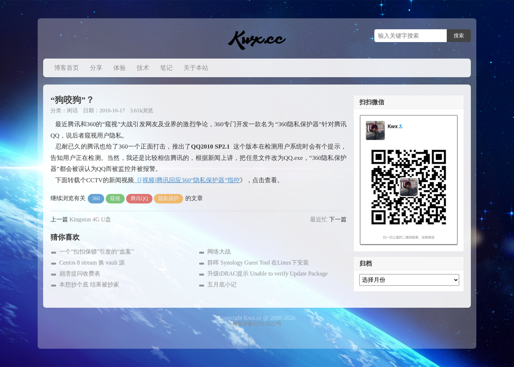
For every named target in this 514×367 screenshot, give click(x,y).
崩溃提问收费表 (79, 273)
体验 (119, 67)
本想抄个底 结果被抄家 (89, 284)
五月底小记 (222, 284)
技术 (143, 67)
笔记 (166, 67)
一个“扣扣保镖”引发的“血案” (96, 251)
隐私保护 (168, 198)
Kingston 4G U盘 (90, 219)
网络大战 (219, 251)
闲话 (72, 110)
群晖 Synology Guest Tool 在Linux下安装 (258, 262)
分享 (96, 67)
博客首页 (66, 67)
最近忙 (319, 219)
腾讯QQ (139, 198)
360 (96, 198)
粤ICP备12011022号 (257, 324)
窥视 (115, 198)
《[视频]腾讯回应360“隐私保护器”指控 (187, 180)
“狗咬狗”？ (72, 100)
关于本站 (196, 67)
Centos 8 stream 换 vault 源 (92, 262)
